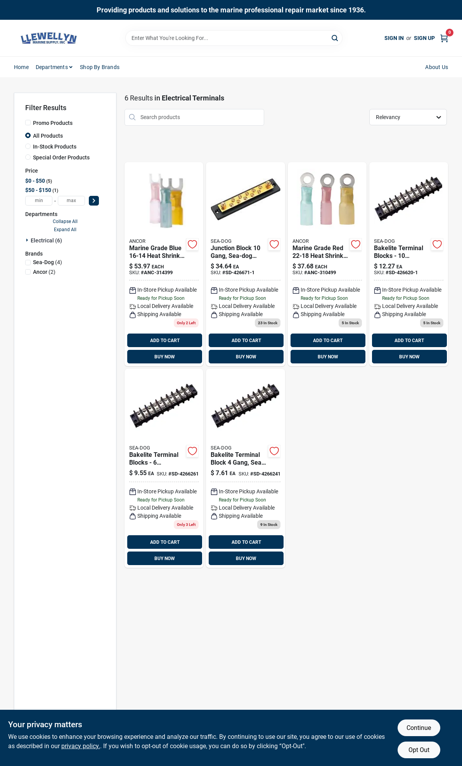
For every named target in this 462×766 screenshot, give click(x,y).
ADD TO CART (165, 340)
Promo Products (53, 123)
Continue (419, 727)
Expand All (65, 229)
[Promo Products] (28, 122)
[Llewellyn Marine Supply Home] (49, 38)
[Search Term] (234, 38)
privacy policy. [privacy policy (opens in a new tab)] (80, 746)
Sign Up (424, 38)
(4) (47, 262)
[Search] (335, 37)
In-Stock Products (54, 147)
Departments (52, 67)
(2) (44, 272)
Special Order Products (61, 157)
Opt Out (418, 750)
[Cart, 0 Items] (444, 38)
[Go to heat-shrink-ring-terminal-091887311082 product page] (327, 264)
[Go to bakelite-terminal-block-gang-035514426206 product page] (245, 468)
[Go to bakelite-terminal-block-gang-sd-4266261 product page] (164, 468)
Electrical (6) (46, 240)
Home (21, 67)
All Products (48, 136)
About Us (436, 67)
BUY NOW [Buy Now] (164, 357)
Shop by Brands (99, 67)
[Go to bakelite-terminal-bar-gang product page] (245, 264)
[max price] (71, 201)
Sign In (394, 38)
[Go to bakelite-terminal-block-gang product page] (408, 264)
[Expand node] (27, 240)
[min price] (38, 201)
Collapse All (65, 221)
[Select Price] (94, 201)
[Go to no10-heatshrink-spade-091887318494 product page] (164, 264)
